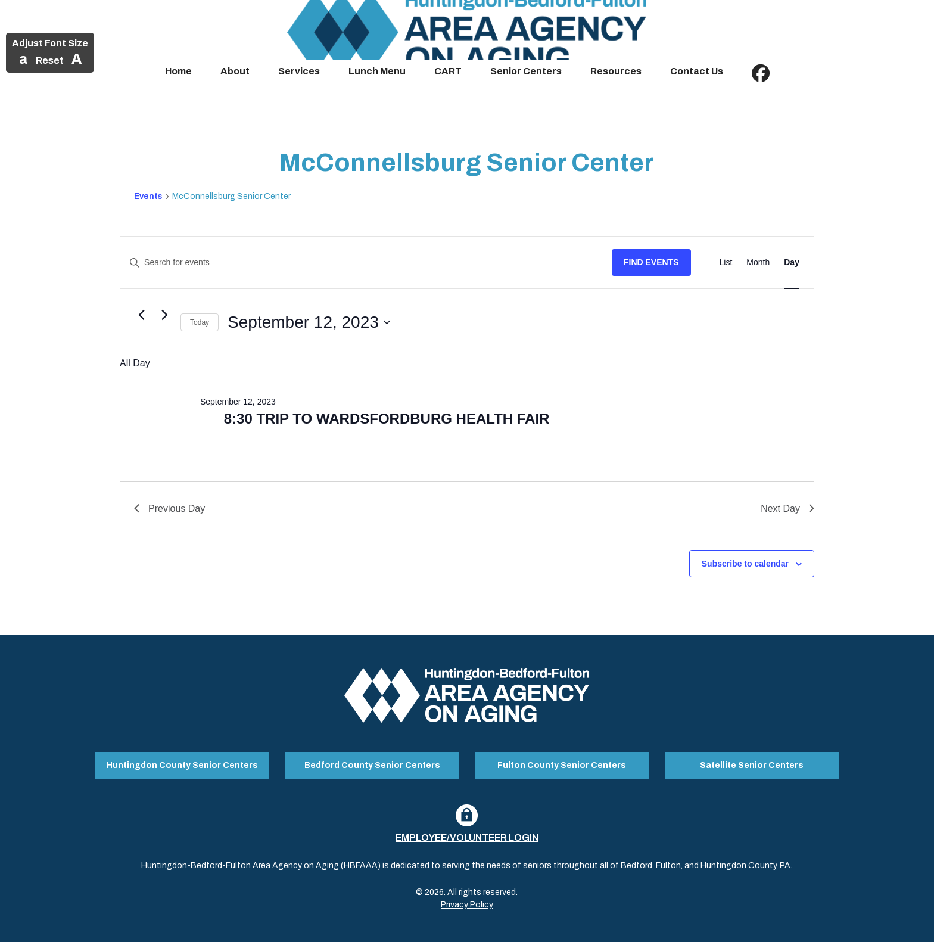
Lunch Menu (377, 71)
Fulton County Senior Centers (561, 764)
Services (299, 71)
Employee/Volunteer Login (467, 835)
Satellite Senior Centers (752, 764)
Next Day (787, 508)
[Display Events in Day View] (791, 262)
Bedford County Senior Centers (372, 764)
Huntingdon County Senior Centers (182, 764)
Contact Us (696, 71)
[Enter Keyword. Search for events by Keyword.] (366, 262)
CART (448, 71)
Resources (616, 71)
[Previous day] (141, 315)
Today (199, 322)
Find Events (651, 262)
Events (148, 196)
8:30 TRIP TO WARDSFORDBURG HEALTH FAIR (387, 419)
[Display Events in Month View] (758, 262)
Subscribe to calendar (745, 563)
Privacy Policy (467, 902)
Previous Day (169, 508)
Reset (50, 60)
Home (178, 71)
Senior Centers (526, 71)
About (235, 71)
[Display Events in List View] (726, 262)
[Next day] (164, 315)
